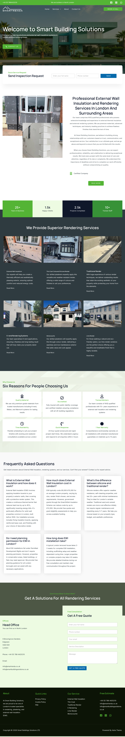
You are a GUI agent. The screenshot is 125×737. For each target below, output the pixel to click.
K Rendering (72, 709)
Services (57, 9)
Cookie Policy (40, 703)
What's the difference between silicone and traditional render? (99, 484)
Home (47, 9)
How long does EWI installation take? (57, 540)
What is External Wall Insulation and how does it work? (21, 484)
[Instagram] (116, 2)
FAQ (36, 706)
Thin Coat (71, 703)
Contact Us (76, 9)
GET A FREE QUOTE (77, 669)
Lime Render (91, 336)
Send (108, 76)
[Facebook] (111, 2)
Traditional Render (74, 706)
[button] (60, 9)
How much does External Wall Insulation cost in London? (60, 484)
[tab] (22, 483)
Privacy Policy (40, 700)
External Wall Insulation (16, 271)
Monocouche (52, 336)
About (66, 9)
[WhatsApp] (121, 2)
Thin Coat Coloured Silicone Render (61, 271)
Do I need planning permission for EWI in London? (18, 541)
